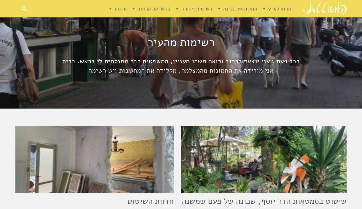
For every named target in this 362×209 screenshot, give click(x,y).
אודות (120, 8)
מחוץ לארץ (279, 8)
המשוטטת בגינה (240, 8)
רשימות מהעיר (196, 8)
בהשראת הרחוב (154, 8)
